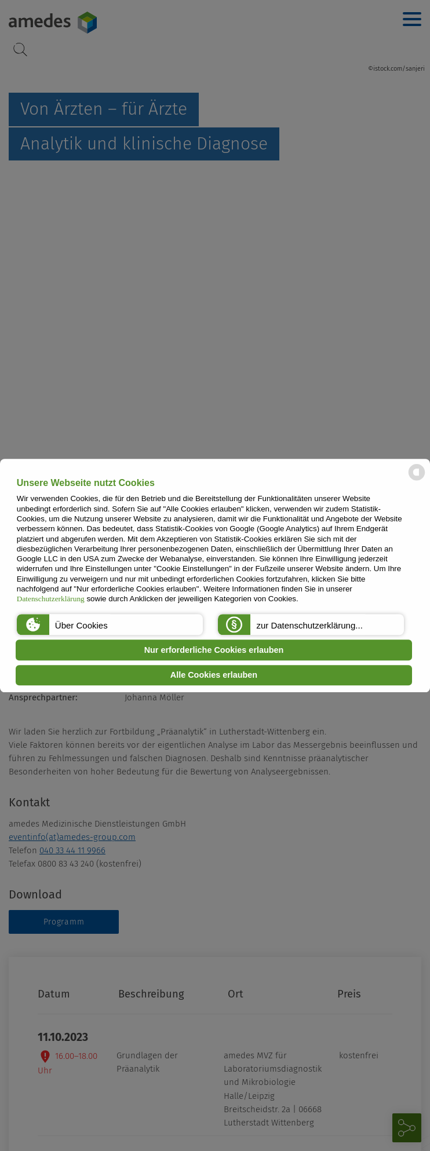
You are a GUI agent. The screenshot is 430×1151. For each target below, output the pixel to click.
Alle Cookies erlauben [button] (213, 675)
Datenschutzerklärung (51, 599)
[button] (110, 624)
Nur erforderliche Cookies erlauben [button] (214, 650)
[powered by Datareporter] (416, 479)
